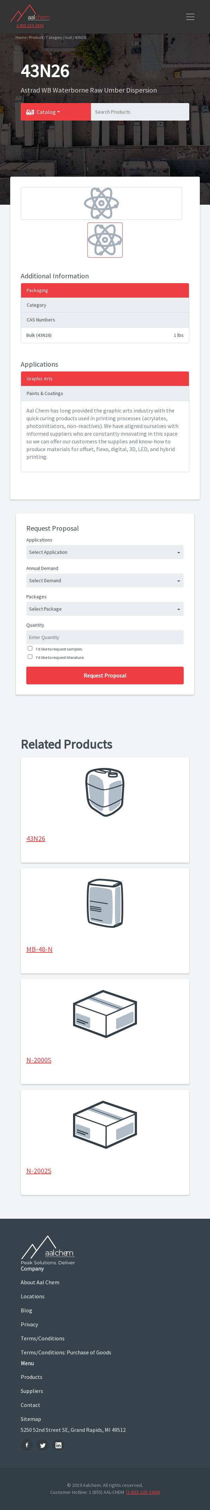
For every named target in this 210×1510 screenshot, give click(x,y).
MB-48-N (39, 949)
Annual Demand (42, 568)
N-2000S (38, 1059)
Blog (26, 1310)
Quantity (35, 625)
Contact (30, 1404)
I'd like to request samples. (58, 649)
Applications (39, 540)
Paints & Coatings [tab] (45, 393)
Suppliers (32, 1390)
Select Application (48, 552)
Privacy (29, 1324)
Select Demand (45, 580)
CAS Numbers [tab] (41, 320)
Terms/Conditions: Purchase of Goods (66, 1352)
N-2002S (38, 1170)
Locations (33, 1296)
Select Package (45, 609)
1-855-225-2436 (30, 25)
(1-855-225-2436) (143, 1492)
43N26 (35, 838)
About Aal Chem (40, 1282)
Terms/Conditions (43, 1338)
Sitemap (31, 1418)
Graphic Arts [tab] (40, 378)
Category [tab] (36, 305)
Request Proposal (105, 675)
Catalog (46, 111)
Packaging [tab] (37, 290)
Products (31, 1376)
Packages (36, 596)
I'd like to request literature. (59, 657)
